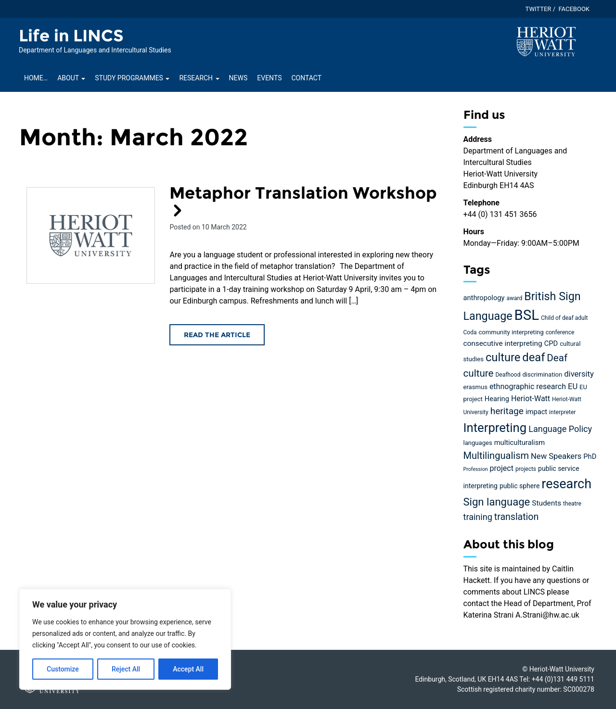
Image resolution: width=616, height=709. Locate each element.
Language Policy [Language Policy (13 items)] (560, 429)
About (71, 78)
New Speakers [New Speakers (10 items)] (556, 456)
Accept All (188, 669)
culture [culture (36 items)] (503, 357)
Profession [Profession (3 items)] (475, 469)
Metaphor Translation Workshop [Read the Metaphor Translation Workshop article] (303, 200)
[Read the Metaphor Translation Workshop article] (90, 235)
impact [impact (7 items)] (536, 411)
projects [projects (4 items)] (525, 469)
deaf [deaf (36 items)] (533, 357)
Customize (63, 669)
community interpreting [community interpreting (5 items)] (510, 332)
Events (269, 78)
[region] (125, 639)
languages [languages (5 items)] (477, 442)
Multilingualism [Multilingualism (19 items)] (496, 455)
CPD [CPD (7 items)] (551, 343)
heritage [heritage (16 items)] (507, 411)
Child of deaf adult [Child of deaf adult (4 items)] (564, 318)
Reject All (126, 669)
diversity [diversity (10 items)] (579, 374)
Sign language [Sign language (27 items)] (496, 502)
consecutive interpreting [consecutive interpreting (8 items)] (502, 343)
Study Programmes (132, 78)
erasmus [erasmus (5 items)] (475, 387)
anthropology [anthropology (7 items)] (484, 297)
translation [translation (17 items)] (516, 516)
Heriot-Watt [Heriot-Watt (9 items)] (530, 398)
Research (199, 78)
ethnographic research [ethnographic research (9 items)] (527, 386)
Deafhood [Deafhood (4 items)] (507, 374)
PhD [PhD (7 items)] (589, 456)
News (238, 78)
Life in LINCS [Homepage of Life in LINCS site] (71, 35)
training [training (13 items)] (477, 517)
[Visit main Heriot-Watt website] (546, 41)
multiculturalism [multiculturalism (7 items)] (519, 442)
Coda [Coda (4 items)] (470, 332)
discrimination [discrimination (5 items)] (542, 374)
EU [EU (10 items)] (573, 386)
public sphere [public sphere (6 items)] (519, 486)
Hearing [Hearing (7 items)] (497, 398)
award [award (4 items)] (514, 298)
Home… (36, 78)
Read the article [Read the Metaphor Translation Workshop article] (217, 334)
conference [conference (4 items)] (560, 332)
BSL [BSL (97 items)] (526, 315)
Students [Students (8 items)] (546, 503)
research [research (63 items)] (566, 484)
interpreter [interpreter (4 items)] (562, 412)
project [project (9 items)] (501, 468)
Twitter (539, 9)
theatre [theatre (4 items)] (572, 503)
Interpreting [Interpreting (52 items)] (495, 427)
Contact (306, 78)
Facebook (574, 9)
